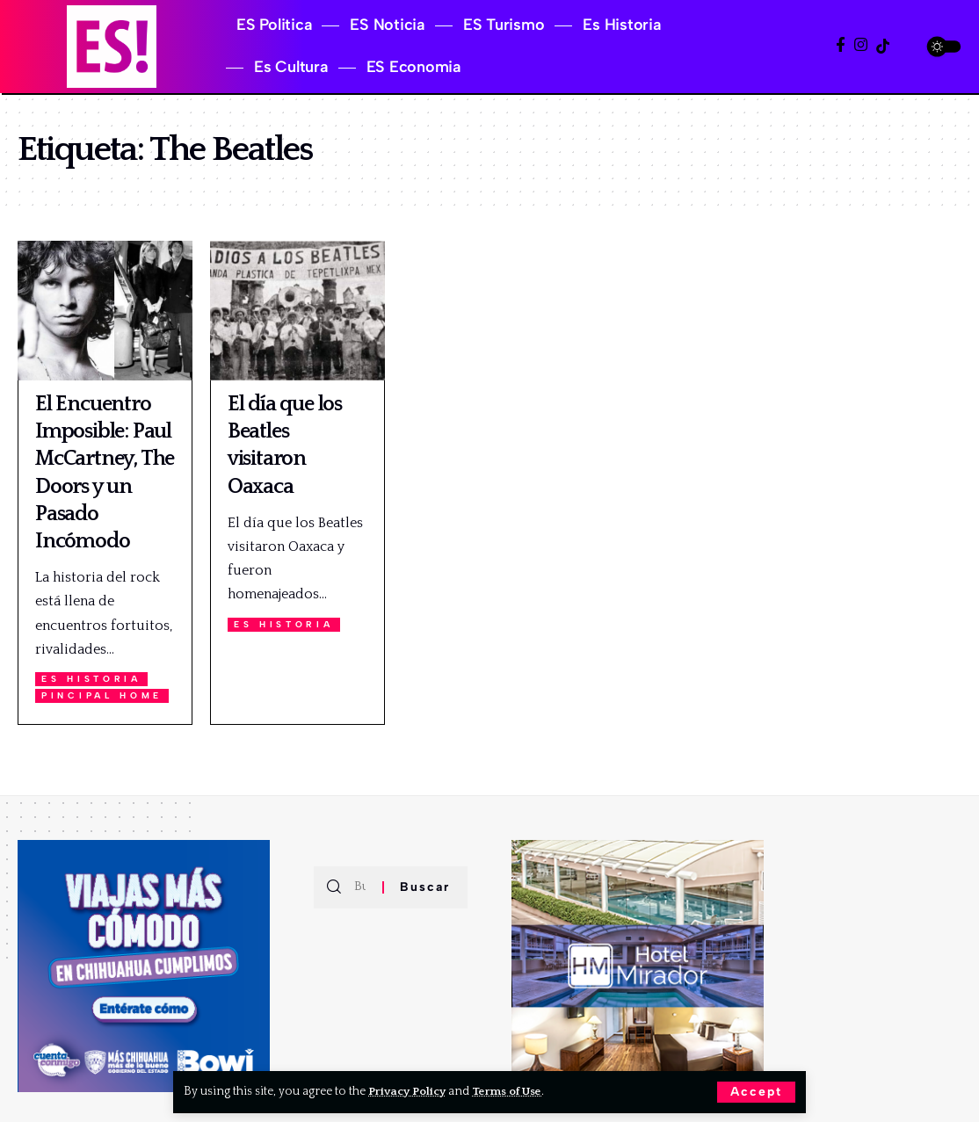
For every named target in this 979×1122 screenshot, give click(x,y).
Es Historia (92, 678)
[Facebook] (840, 45)
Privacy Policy (409, 1091)
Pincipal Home (103, 695)
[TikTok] (883, 46)
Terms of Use (512, 1091)
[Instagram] (861, 45)
